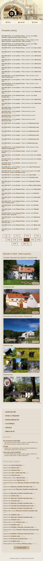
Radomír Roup (20, 36)
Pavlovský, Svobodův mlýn (19, 538)
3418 (27, 236)
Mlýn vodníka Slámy (35, 185)
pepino (18, 55)
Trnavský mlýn (15, 500)
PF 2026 (5, 446)
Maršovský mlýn (6, 108)
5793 (38, 240)
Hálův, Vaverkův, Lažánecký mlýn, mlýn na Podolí (19, 36)
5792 (32, 240)
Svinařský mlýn (33, 177)
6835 (24, 244)
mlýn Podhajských (16, 465)
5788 (8, 240)
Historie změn (21, 547)
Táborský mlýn (15, 470)
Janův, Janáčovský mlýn (18, 472)
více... (38, 458)
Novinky (7, 437)
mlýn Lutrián (37, 47)
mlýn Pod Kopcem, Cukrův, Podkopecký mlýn (21, 171)
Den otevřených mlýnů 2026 (11, 440)
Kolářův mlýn (15, 495)
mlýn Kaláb (32, 175)
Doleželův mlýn (6, 164)
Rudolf (18, 155)
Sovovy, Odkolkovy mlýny (24, 543)
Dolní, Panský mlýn (7, 77)
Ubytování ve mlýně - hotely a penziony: (17, 254)
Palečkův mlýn (15, 519)
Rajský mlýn (37, 51)
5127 (37, 236)
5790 (20, 240)
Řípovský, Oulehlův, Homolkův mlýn (28, 482)
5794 (14, 244)
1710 (17, 236)
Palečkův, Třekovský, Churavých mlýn (22, 527)
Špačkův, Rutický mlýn (8, 148)
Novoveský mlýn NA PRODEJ (12, 452)
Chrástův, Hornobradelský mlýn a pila (22, 505)
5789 (14, 240)
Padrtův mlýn (15, 467)
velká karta (35, 283)
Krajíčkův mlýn (15, 514)
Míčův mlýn (37, 225)
